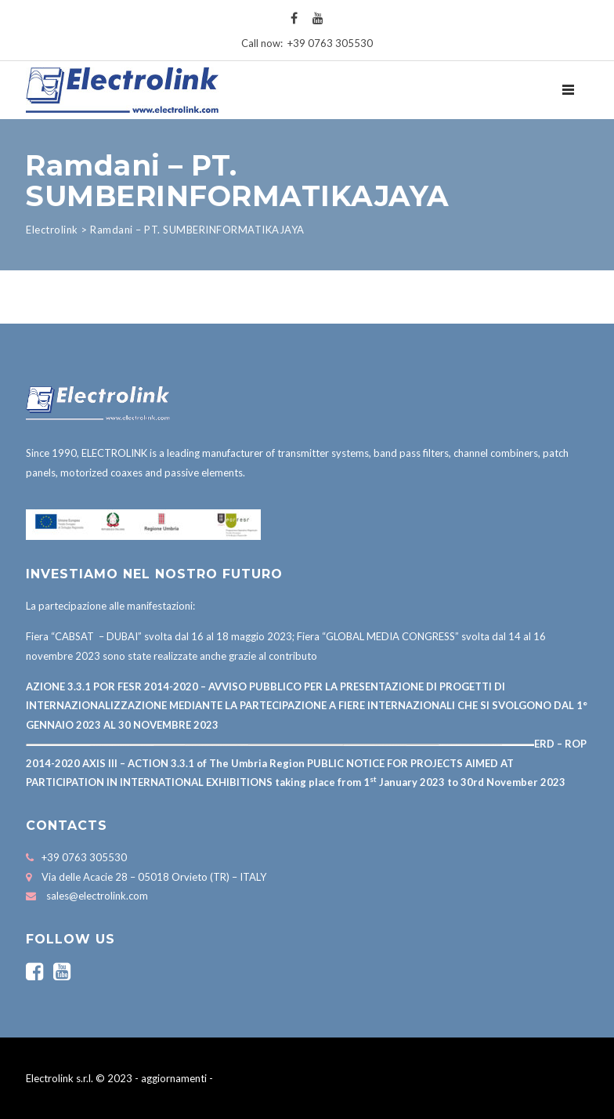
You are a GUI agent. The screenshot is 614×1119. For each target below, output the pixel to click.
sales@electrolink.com (97, 895)
